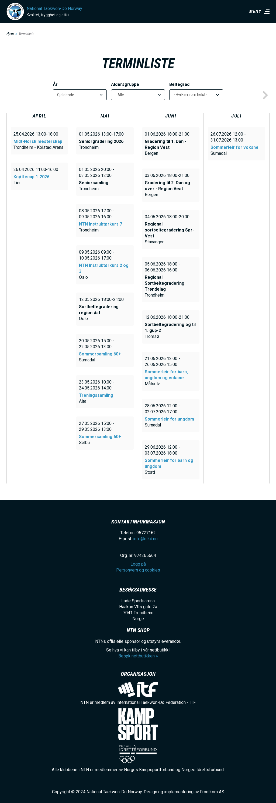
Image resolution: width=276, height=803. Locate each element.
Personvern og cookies (138, 570)
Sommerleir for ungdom (169, 419)
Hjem (10, 34)
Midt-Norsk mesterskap (37, 141)
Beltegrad (179, 84)
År (55, 84)
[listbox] (196, 94)
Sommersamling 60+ (100, 354)
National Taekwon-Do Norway (54, 8)
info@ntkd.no (145, 538)
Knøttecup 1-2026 (31, 176)
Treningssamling (96, 395)
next (265, 95)
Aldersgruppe (125, 84)
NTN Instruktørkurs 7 (100, 224)
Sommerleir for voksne (234, 147)
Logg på (138, 564)
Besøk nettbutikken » (138, 655)
